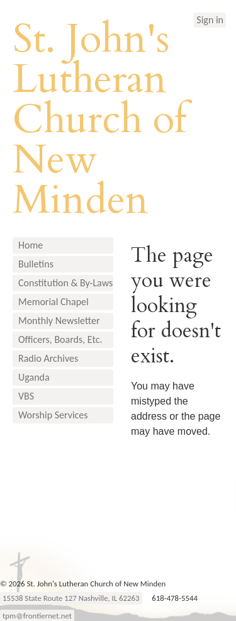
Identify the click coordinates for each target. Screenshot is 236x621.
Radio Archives (48, 358)
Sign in (209, 20)
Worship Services (53, 415)
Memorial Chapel (53, 302)
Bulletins (35, 264)
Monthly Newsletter (59, 321)
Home (30, 245)
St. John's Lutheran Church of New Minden (99, 119)
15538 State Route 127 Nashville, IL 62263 (71, 598)
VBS (26, 396)
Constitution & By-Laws (65, 283)
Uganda (34, 377)
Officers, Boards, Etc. (60, 339)
